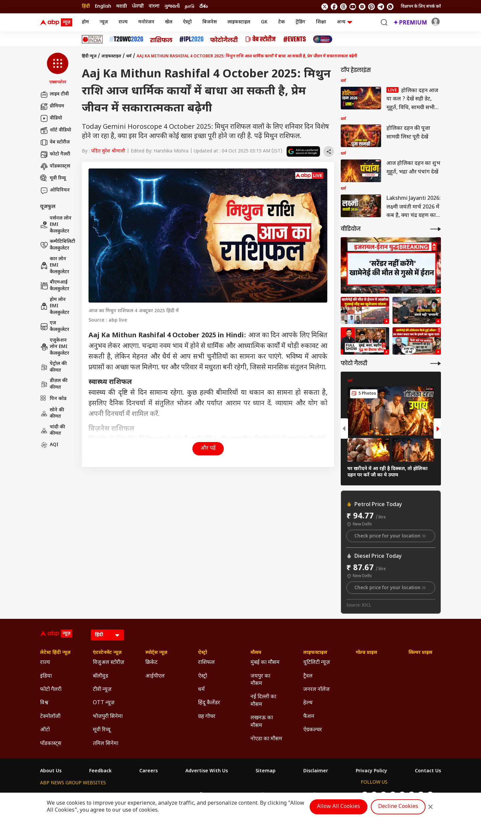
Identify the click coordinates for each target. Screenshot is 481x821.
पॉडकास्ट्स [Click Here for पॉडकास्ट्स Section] (50, 743)
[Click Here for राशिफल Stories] (161, 39)
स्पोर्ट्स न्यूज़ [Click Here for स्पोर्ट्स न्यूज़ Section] (156, 653)
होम (85, 22)
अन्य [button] (344, 22)
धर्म (129, 56)
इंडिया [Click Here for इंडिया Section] (46, 676)
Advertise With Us (206, 771)
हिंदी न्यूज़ (89, 56)
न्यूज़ (104, 22)
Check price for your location (390, 536)
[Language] (107, 635)
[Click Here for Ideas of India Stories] (92, 39)
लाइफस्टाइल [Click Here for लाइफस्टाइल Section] (315, 653)
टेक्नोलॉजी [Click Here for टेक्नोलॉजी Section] (50, 716)
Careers (148, 771)
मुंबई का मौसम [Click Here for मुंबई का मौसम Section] (265, 662)
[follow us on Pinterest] (371, 7)
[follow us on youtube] (353, 7)
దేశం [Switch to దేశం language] (203, 6)
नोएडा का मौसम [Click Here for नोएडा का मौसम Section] (266, 739)
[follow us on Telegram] (381, 7)
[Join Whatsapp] (390, 7)
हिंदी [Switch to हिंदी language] (86, 6)
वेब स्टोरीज (55, 142)
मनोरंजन (146, 22)
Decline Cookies (398, 806)
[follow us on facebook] (334, 7)
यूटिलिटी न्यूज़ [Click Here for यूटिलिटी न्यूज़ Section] (316, 662)
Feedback (100, 771)
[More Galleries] (435, 363)
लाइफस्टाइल (238, 22)
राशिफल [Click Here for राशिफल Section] (206, 662)
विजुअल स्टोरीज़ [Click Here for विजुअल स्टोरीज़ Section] (108, 662)
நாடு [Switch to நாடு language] (189, 6)
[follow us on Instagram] (362, 7)
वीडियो (51, 118)
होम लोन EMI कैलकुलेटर (54, 306)
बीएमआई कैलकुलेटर (54, 285)
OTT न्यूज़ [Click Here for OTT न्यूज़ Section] (104, 703)
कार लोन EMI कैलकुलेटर (54, 265)
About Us (50, 771)
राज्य (123, 22)
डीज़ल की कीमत (53, 384)
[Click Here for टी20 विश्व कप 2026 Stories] (126, 39)
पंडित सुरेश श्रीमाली (108, 151)
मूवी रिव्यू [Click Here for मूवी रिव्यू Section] (101, 730)
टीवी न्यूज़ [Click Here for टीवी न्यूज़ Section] (102, 689)
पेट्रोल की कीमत (53, 367)
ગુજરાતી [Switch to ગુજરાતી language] (172, 6)
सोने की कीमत (52, 413)
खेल (168, 22)
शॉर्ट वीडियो (55, 130)
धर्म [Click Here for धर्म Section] (201, 689)
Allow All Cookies (338, 806)
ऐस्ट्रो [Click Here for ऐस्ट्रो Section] (202, 653)
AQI (49, 445)
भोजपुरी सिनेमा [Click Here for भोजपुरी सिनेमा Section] (108, 716)
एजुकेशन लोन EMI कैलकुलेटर (54, 347)
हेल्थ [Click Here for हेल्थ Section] (308, 703)
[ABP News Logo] (57, 22)
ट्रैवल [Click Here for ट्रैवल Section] (308, 676)
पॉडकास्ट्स (55, 166)
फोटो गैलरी (55, 154)
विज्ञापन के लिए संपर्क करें (421, 6)
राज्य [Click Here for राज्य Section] (45, 662)
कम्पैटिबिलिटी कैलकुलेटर (57, 245)
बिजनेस (209, 22)
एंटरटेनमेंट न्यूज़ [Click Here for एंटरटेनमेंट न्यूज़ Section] (107, 653)
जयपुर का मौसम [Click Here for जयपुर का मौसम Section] (260, 680)
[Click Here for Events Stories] (294, 39)
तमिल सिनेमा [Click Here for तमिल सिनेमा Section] (105, 743)
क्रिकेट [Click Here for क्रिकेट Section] (151, 662)
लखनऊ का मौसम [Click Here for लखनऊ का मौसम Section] (262, 722)
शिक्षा (321, 22)
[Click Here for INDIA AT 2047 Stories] (323, 39)
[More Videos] (435, 229)
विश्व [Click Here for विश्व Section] (44, 703)
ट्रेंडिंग (300, 22)
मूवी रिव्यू (53, 178)
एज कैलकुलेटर (54, 326)
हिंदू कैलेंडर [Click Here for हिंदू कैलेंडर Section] (209, 703)
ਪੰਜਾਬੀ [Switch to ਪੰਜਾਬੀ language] (138, 6)
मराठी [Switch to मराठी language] (121, 6)
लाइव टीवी (54, 94)
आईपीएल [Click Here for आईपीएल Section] (155, 676)
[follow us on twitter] (325, 7)
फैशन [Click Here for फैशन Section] (308, 716)
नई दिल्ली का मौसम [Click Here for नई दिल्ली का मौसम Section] (263, 701)
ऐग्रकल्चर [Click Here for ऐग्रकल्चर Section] (312, 730)
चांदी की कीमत (52, 430)
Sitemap (266, 771)
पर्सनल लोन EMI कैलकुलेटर (55, 225)
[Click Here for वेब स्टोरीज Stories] (260, 39)
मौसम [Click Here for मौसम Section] (256, 653)
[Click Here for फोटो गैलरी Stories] (224, 39)
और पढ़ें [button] (208, 448)
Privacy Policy (371, 771)
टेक (281, 22)
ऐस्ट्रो (187, 22)
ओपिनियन (55, 190)
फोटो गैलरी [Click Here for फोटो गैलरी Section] (50, 689)
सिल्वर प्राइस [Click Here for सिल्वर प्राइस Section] (420, 653)
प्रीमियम (52, 106)
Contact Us (428, 771)
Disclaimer (315, 771)
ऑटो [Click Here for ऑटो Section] (45, 730)
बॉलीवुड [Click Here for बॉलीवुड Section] (100, 676)
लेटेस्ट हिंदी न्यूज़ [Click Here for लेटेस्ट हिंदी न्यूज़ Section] (55, 653)
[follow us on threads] (343, 7)
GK (264, 22)
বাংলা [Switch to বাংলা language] (154, 6)
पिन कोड (53, 399)
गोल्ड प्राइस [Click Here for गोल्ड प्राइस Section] (366, 653)
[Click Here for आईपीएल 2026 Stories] (191, 39)
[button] (57, 69)
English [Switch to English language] (103, 6)
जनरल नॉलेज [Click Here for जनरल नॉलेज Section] (316, 689)
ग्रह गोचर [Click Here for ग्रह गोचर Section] (206, 716)
